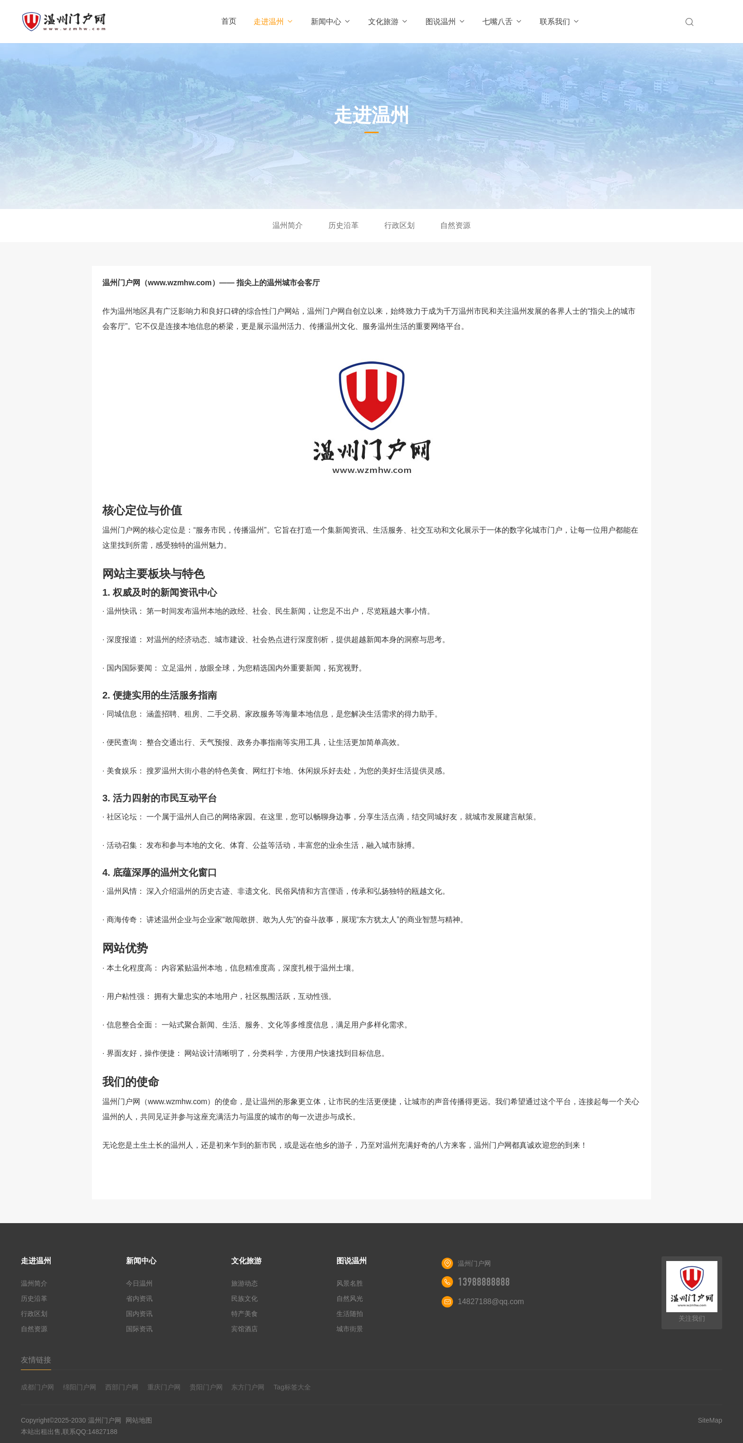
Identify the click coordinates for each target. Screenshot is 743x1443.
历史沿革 (343, 225)
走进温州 (274, 22)
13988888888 (484, 1282)
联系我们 (560, 22)
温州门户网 (104, 1420)
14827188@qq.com (491, 1302)
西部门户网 (121, 1387)
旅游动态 (244, 1283)
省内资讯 (139, 1298)
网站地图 (139, 1420)
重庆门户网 (164, 1387)
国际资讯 (139, 1329)
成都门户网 (37, 1387)
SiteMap (710, 1420)
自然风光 (349, 1298)
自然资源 (455, 225)
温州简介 (287, 225)
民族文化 (244, 1298)
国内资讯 (139, 1313)
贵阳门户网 (206, 1387)
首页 (228, 21)
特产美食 (244, 1313)
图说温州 (446, 22)
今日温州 (139, 1283)
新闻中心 (331, 22)
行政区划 (399, 225)
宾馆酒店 (244, 1329)
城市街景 (349, 1329)
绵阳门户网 (79, 1387)
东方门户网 (247, 1387)
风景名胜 (349, 1283)
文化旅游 (388, 22)
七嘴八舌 (502, 22)
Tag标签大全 (292, 1387)
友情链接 (36, 1360)
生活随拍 (349, 1313)
